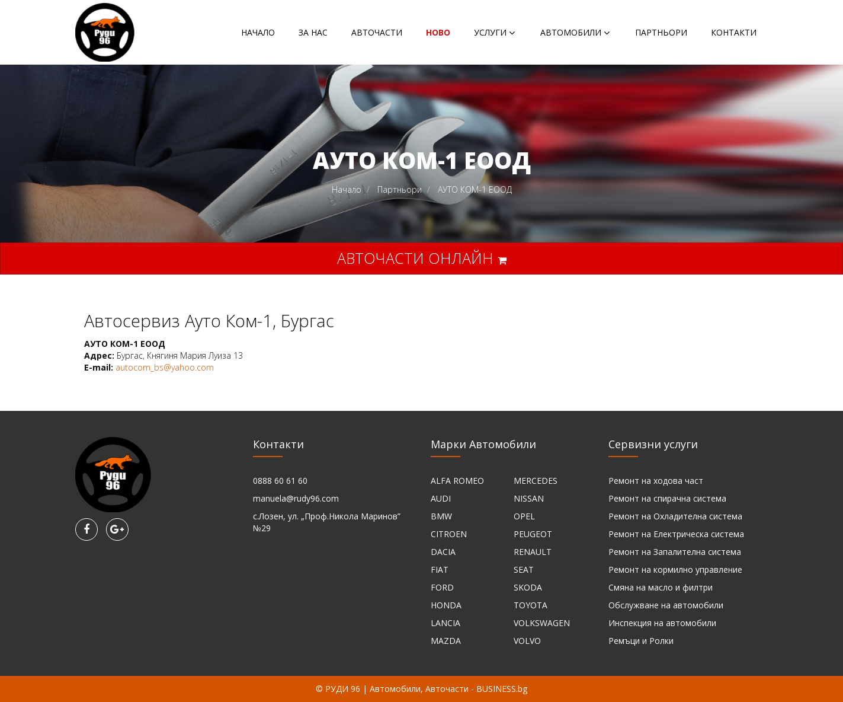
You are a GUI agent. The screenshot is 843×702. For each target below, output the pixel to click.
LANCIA (445, 622)
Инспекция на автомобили (662, 622)
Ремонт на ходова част (655, 480)
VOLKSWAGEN (542, 622)
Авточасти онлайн (422, 258)
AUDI (441, 498)
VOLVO (527, 640)
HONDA (446, 605)
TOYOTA (530, 605)
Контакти (734, 32)
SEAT (524, 569)
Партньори (661, 32)
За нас (313, 32)
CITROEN (449, 534)
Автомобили (570, 32)
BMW (441, 516)
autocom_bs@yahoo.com (165, 367)
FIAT (439, 569)
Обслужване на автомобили (665, 605)
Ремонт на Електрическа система (676, 534)
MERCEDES (535, 480)
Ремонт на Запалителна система (674, 551)
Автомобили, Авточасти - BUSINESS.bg (448, 688)
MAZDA (446, 640)
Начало (258, 32)
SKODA (528, 587)
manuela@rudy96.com (296, 498)
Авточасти (376, 32)
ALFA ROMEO (457, 480)
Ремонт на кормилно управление (675, 569)
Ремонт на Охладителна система (675, 516)
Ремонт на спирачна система (667, 498)
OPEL (524, 516)
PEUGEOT (533, 534)
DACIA (443, 551)
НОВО (438, 32)
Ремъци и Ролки (641, 640)
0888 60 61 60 (280, 480)
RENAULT (533, 551)
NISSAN (529, 498)
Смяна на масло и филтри (660, 587)
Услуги (490, 32)
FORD (442, 587)
